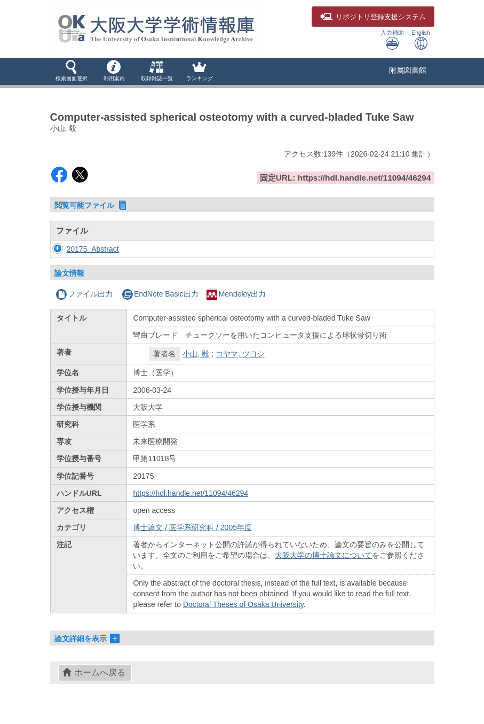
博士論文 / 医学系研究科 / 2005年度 (192, 527)
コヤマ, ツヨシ (240, 353)
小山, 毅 (196, 353)
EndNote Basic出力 (160, 294)
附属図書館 (407, 70)
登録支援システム (373, 17)
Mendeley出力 (236, 294)
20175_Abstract (93, 249)
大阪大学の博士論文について (323, 555)
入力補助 (392, 39)
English (420, 39)
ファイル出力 (84, 294)
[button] (71, 71)
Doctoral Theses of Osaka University (243, 604)
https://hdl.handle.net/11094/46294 (190, 493)
